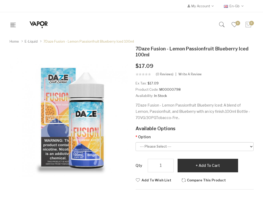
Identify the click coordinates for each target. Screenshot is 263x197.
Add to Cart (209, 165)
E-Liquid (31, 41)
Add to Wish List (156, 180)
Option (144, 137)
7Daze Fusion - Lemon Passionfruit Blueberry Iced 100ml (88, 41)
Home (14, 41)
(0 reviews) (164, 74)
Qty (139, 165)
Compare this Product (206, 180)
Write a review (190, 74)
